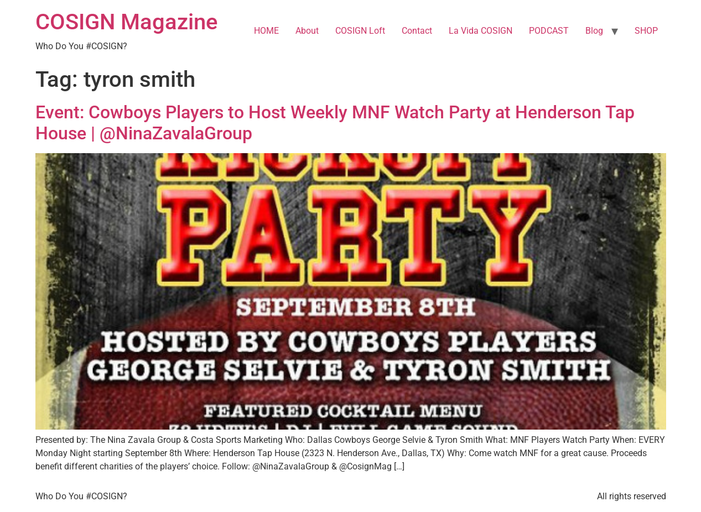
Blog (594, 30)
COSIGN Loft (360, 30)
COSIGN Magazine (126, 22)
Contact (417, 30)
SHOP (646, 30)
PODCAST (549, 30)
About (307, 30)
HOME (266, 30)
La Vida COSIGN (480, 30)
